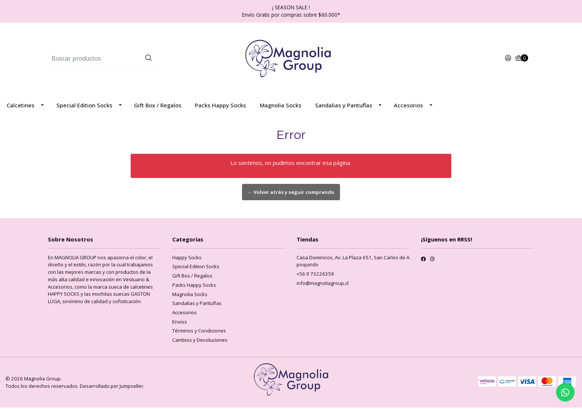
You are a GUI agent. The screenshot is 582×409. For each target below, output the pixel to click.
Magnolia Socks (280, 106)
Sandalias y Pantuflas (343, 106)
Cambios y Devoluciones (200, 341)
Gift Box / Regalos (158, 106)
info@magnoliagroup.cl (323, 284)
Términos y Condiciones (199, 332)
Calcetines (21, 106)
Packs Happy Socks (220, 106)
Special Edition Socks (84, 106)
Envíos (179, 323)
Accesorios (408, 106)
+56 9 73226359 (315, 275)
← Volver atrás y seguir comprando (291, 193)
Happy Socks (187, 259)
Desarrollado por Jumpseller (111, 387)
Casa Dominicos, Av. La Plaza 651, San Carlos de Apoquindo (353, 263)
